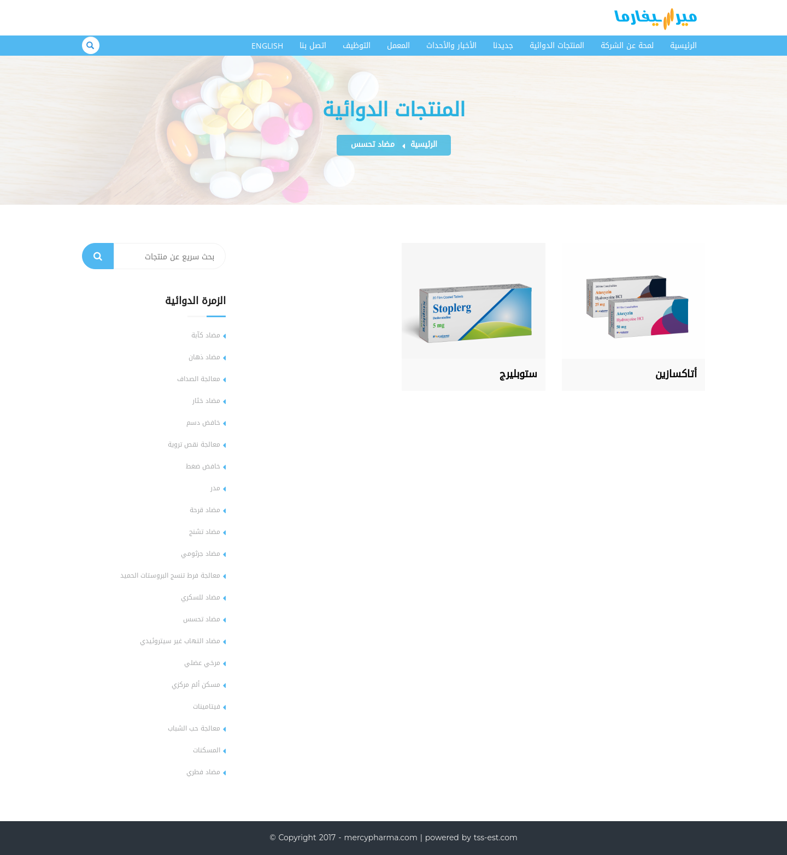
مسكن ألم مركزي (196, 685)
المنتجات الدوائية (557, 45)
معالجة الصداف (198, 379)
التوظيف (357, 45)
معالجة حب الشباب (194, 728)
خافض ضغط (203, 466)
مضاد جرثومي (200, 554)
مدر (215, 488)
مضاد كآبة (205, 335)
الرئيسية (683, 45)
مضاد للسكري (200, 597)
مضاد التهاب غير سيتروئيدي (180, 641)
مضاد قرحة (205, 510)
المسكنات (206, 750)
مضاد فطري (203, 772)
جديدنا (503, 45)
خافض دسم (203, 423)
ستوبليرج (518, 374)
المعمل (398, 45)
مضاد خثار (206, 401)
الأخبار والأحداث (451, 45)
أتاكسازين (676, 374)
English (267, 45)
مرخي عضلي (202, 663)
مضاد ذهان (204, 357)
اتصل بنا (312, 45)
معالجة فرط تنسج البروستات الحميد (170, 575)
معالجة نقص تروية (194, 444)
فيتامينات (206, 706)
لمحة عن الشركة (627, 45)
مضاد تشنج (204, 532)
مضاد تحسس (373, 144)
